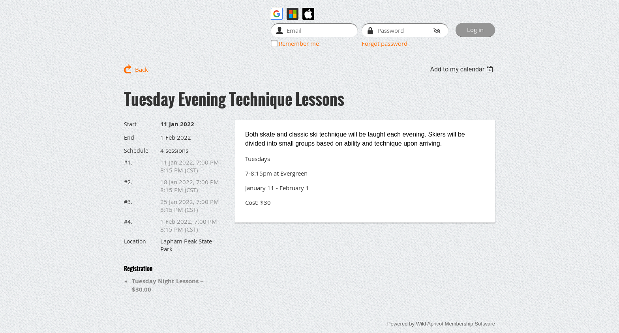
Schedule (136, 150)
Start (130, 124)
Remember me (299, 43)
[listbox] (462, 69)
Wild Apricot (429, 324)
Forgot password (384, 43)
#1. (128, 162)
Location (135, 241)
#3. (128, 202)
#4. (128, 221)
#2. (128, 182)
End (129, 137)
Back (141, 69)
